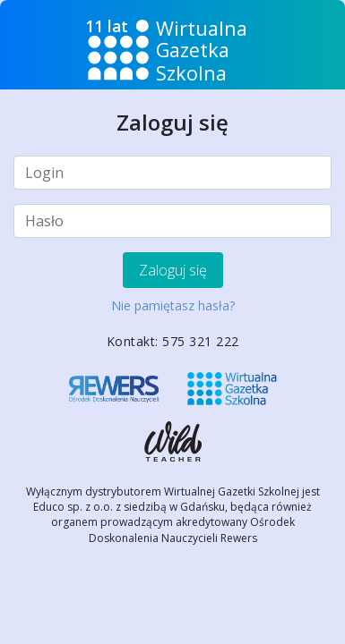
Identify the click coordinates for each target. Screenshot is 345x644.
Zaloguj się (173, 270)
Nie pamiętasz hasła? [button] (173, 305)
